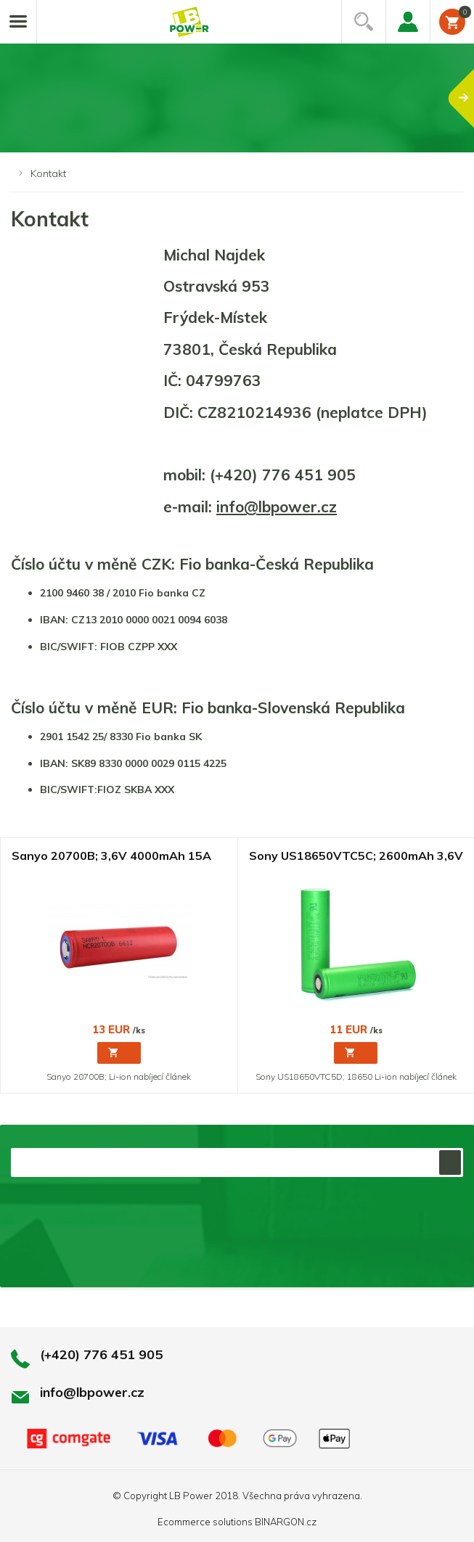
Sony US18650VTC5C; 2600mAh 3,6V (356, 856)
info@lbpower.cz (276, 506)
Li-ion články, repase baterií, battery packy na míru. (189, 22)
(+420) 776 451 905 (101, 1354)
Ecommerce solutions (205, 1521)
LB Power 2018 (203, 1495)
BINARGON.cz (285, 1521)
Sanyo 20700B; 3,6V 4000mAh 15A (111, 856)
